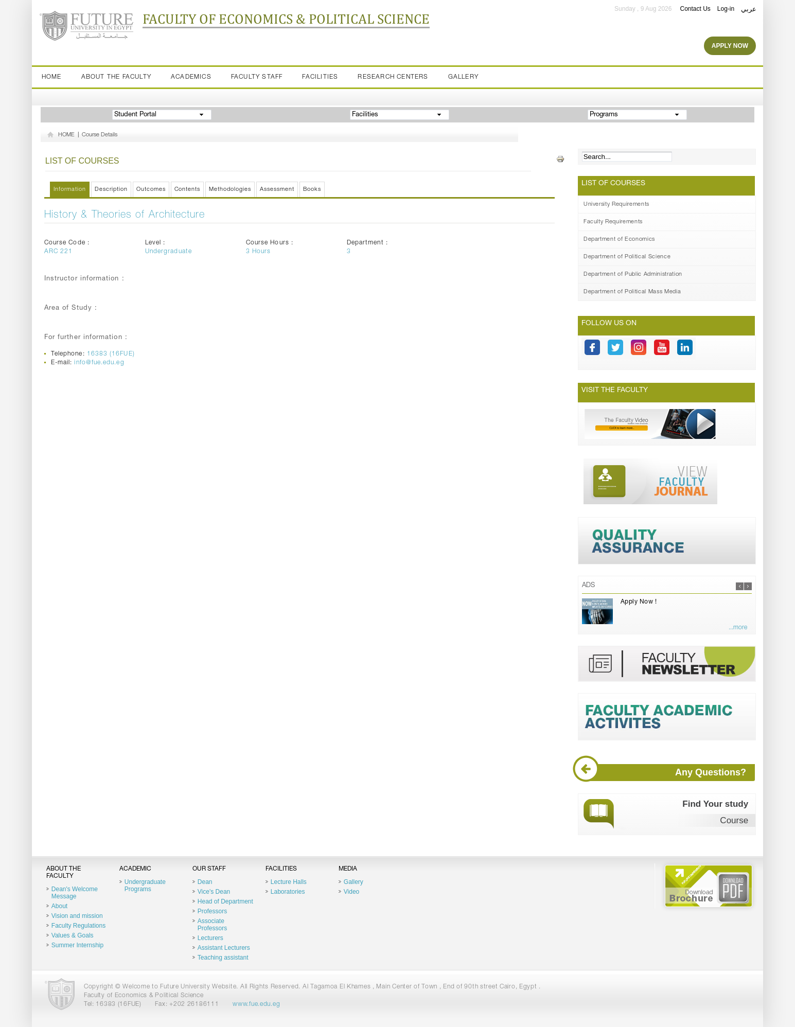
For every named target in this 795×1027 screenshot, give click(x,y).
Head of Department (225, 901)
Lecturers (210, 938)
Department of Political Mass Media (632, 292)
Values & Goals (72, 935)
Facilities (320, 77)
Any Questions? (668, 772)
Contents (187, 189)
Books (312, 189)
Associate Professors (212, 924)
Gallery (463, 77)
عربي (748, 9)
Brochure (708, 886)
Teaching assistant (223, 957)
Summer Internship (77, 945)
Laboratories (288, 891)
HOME (66, 135)
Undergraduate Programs (145, 885)
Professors (212, 911)
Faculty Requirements (613, 222)
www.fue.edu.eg (256, 1004)
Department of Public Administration (633, 274)
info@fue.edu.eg (99, 363)
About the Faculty (116, 77)
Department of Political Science (627, 257)
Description (111, 189)
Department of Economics (619, 239)
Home (52, 77)
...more (738, 628)
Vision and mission (77, 915)
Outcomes (151, 189)
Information (70, 189)
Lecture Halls (289, 882)
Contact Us (695, 8)
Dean (205, 882)
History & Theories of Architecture (124, 215)
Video (351, 891)
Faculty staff (257, 77)
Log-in (725, 8)
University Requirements (616, 204)
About (59, 906)
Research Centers (393, 77)
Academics (191, 77)
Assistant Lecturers (224, 947)
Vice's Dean (214, 891)
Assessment (277, 189)
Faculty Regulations (78, 925)
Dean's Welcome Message (74, 893)
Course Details (99, 135)
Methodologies (230, 189)
